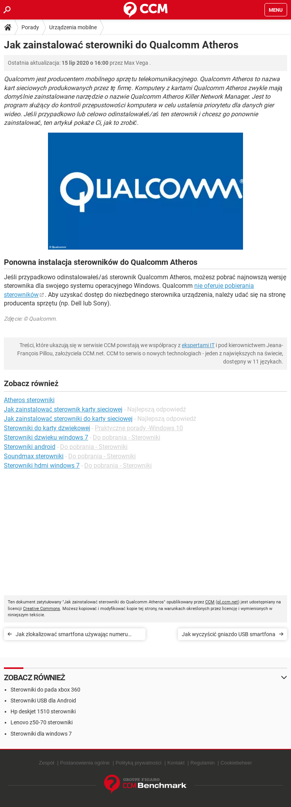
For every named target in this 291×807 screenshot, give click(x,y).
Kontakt (176, 763)
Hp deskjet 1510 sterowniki (43, 711)
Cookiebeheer (236, 763)
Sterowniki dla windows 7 (41, 734)
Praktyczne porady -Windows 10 (139, 428)
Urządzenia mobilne (73, 27)
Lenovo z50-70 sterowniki (42, 722)
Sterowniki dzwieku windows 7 (46, 437)
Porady (30, 27)
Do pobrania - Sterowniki (126, 437)
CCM (210, 602)
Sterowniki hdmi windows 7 (42, 465)
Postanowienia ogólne (85, 763)
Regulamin (202, 763)
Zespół (46, 763)
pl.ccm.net (227, 602)
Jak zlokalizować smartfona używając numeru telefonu (72, 635)
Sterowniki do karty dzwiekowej (47, 428)
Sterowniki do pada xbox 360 (45, 689)
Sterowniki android (29, 447)
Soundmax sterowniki (34, 456)
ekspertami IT (198, 345)
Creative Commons (41, 608)
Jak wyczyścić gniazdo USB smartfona (228, 634)
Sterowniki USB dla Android (43, 700)
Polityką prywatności (138, 763)
